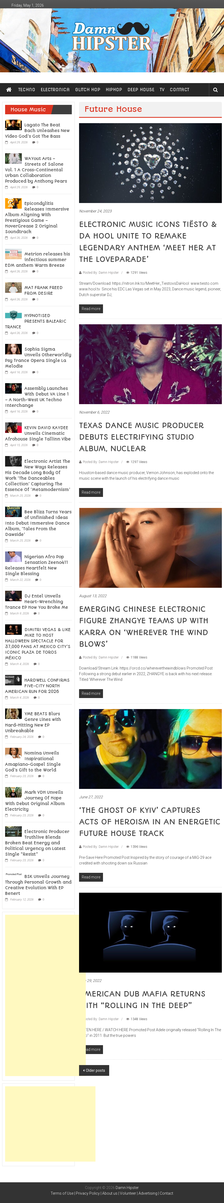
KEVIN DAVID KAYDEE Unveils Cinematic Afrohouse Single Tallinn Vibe (38, 433)
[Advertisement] (45, 995)
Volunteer (128, 1193)
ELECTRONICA (55, 89)
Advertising (147, 1193)
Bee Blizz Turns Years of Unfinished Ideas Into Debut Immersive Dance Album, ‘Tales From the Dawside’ (38, 523)
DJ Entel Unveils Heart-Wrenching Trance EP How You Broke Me (36, 602)
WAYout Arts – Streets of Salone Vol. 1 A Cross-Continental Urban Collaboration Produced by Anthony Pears (36, 170)
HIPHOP (114, 89)
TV (162, 89)
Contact (166, 1193)
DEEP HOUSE (140, 89)
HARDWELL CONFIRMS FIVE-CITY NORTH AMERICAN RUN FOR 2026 (37, 686)
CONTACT (179, 89)
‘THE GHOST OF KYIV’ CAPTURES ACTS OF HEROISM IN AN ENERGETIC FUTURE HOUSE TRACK (150, 822)
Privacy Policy (88, 1193)
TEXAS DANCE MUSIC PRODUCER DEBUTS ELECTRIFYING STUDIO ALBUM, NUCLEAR (141, 437)
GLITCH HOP (87, 89)
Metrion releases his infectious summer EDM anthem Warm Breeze (37, 260)
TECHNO (26, 89)
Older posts (95, 1070)
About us (110, 1193)
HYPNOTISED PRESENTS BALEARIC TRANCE (35, 321)
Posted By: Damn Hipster (101, 273)
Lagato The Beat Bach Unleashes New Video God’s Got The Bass (37, 131)
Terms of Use (62, 1193)
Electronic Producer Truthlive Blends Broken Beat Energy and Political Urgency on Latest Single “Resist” (37, 843)
